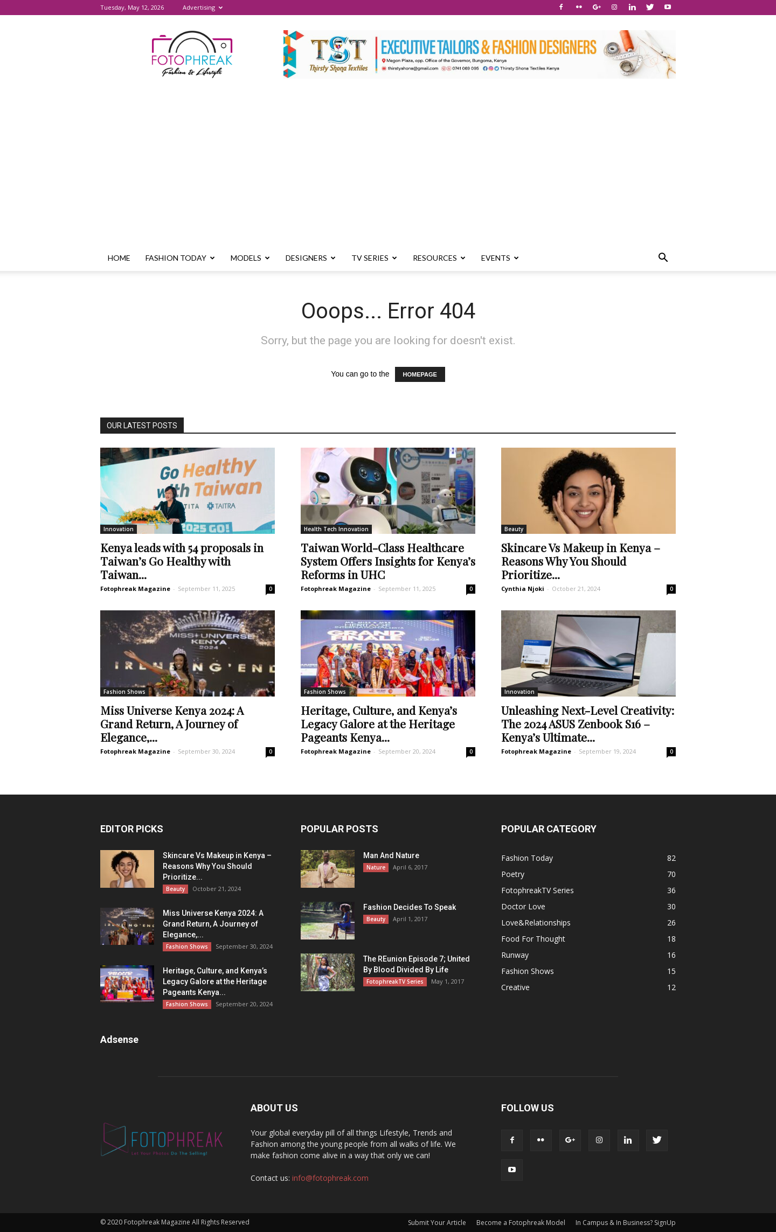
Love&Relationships (536, 922)
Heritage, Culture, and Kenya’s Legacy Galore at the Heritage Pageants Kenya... (379, 723)
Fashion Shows (124, 691)
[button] (663, 258)
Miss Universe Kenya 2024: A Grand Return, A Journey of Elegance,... (172, 723)
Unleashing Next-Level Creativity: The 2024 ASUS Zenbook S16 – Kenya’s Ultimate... (587, 723)
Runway (515, 955)
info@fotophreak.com (330, 1178)
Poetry (512, 874)
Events (500, 257)
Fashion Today (180, 257)
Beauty (513, 529)
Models (250, 257)
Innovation (118, 529)
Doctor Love (523, 906)
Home (119, 257)
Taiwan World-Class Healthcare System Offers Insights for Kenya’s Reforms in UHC (388, 561)
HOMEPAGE (420, 374)
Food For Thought (533, 939)
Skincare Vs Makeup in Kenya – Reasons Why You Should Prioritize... (580, 561)
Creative (515, 987)
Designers (311, 257)
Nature (375, 867)
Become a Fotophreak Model (520, 1222)
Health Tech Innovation (336, 529)
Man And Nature (391, 855)
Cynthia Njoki (522, 588)
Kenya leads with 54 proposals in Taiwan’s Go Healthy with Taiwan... (182, 561)
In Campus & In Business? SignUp (626, 1222)
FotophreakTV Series (395, 981)
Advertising (203, 7)
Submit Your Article (437, 1222)
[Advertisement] (388, 164)
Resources (439, 257)
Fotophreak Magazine (135, 588)
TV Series (374, 257)
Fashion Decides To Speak (409, 907)
